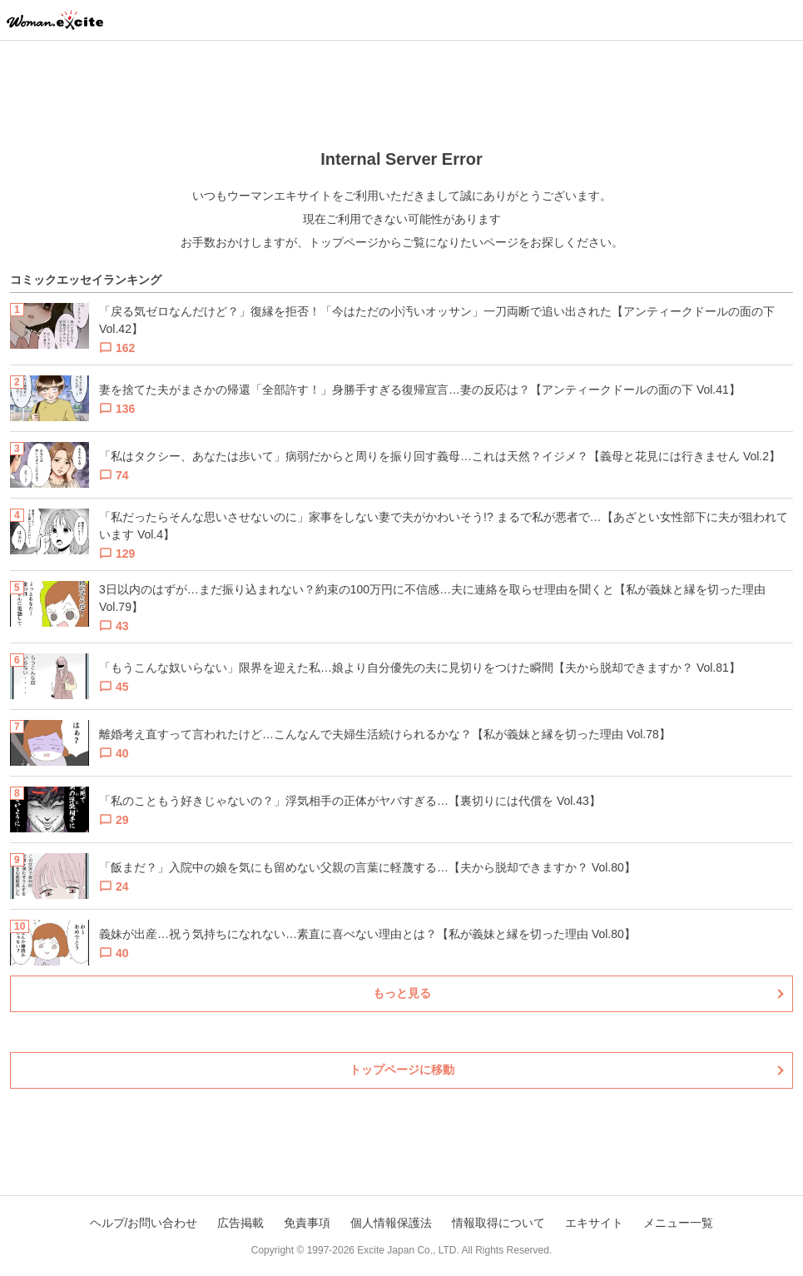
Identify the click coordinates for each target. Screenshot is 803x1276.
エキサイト (594, 1222)
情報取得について (498, 1222)
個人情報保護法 (391, 1222)
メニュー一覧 (678, 1222)
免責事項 (307, 1222)
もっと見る (402, 993)
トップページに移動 (401, 1069)
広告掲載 (240, 1222)
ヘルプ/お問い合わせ (144, 1222)
